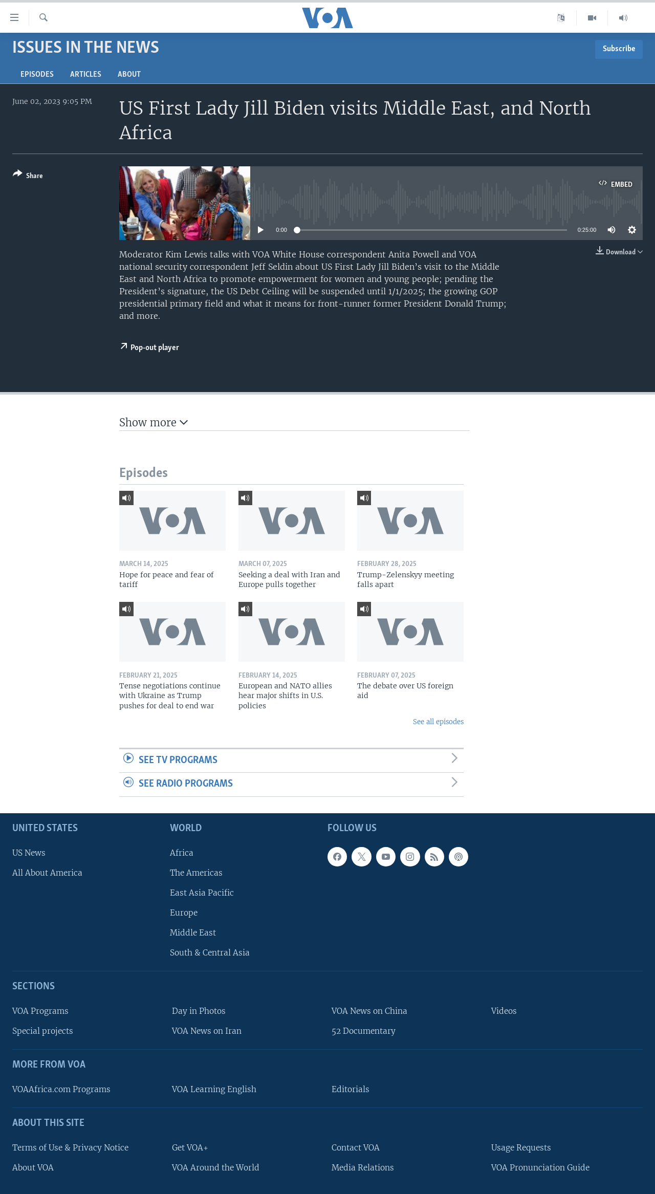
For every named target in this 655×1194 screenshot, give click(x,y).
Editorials (350, 1089)
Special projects (42, 1031)
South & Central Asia (210, 953)
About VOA (33, 1168)
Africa (181, 853)
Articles (85, 75)
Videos (504, 1011)
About (129, 75)
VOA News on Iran (207, 1031)
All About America (47, 873)
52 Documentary (364, 1031)
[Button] (28, 176)
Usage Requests (521, 1148)
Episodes (37, 75)
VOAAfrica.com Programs (61, 1089)
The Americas (196, 873)
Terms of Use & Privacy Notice (70, 1148)
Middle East (193, 933)
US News (29, 853)
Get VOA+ (190, 1148)
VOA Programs (40, 1011)
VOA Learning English (214, 1089)
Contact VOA (356, 1148)
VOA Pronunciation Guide (540, 1168)
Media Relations (363, 1168)
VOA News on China (369, 1011)
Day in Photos (199, 1011)
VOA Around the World (215, 1168)
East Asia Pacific (202, 893)
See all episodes (438, 722)
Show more (153, 422)
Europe (184, 913)
